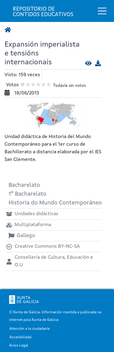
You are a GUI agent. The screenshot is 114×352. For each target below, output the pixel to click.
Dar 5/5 (48, 84)
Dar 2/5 (33, 84)
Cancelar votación (23, 84)
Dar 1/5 (28, 84)
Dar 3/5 (38, 84)
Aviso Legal (18, 345)
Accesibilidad (20, 337)
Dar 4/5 (43, 84)
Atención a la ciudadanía (29, 329)
